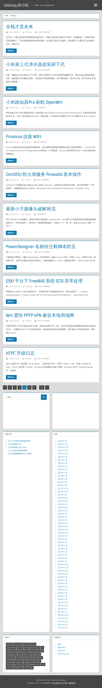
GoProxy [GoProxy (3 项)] (20, 651)
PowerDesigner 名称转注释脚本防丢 (41, 246)
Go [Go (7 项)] (7, 651)
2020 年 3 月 (62, 517)
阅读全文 (10, 51)
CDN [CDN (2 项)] (34, 644)
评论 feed (61, 650)
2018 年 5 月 (62, 586)
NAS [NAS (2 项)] (23, 658)
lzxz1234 (28, 32)
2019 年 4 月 (62, 552)
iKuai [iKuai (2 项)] (8, 654)
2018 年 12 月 (63, 564)
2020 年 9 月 (62, 501)
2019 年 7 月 (62, 542)
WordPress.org (63, 654)
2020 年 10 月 (63, 498)
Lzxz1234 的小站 (16, 5)
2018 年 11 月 (63, 567)
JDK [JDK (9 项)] (33, 654)
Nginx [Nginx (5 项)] (29, 658)
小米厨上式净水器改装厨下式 (35, 64)
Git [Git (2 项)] (42, 647)
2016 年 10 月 (63, 615)
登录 (59, 644)
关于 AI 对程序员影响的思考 (19, 441)
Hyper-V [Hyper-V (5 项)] (33, 651)
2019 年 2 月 (62, 558)
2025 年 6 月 (62, 463)
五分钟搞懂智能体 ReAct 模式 (20, 453)
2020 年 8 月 (62, 504)
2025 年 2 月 (62, 472)
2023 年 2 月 (62, 479)
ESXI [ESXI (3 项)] (38, 647)
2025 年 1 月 (62, 476)
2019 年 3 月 (62, 555)
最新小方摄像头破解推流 (31, 208)
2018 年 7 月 (62, 580)
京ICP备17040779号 (59, 683)
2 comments (41, 108)
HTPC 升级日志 (20, 353)
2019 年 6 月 (62, 545)
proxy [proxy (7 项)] (30, 661)
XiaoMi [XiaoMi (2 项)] (30, 668)
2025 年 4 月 (62, 469)
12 (42, 387)
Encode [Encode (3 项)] (32, 647)
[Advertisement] (75, 410)
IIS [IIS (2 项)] (42, 651)
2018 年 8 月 (62, 577)
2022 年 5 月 (62, 482)
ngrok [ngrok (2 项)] (35, 658)
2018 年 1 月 (62, 599)
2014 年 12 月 (63, 621)
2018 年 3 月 (62, 593)
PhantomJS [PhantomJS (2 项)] (18, 661)
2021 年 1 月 (62, 495)
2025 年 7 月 (62, 460)
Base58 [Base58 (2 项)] (8, 644)
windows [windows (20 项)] (9, 668)
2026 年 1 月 (62, 444)
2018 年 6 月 (62, 583)
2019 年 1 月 (62, 561)
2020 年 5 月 (62, 510)
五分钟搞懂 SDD (14, 444)
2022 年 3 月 (62, 485)
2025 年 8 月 (62, 457)
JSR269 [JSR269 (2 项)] (38, 654)
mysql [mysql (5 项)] (18, 658)
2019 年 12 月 (63, 526)
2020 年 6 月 (62, 507)
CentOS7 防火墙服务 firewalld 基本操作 (44, 174)
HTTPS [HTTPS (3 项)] (27, 651)
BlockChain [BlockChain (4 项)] (17, 644)
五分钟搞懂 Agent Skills (17, 447)
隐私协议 (72, 683)
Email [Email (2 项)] (26, 647)
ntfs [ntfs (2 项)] (40, 658)
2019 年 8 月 (62, 539)
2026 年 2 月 (62, 441)
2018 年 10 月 (63, 571)
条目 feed (61, 647)
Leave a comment (43, 32)
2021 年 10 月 (63, 491)
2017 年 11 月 (63, 605)
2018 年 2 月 (62, 596)
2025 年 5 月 (62, 466)
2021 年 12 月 (63, 488)
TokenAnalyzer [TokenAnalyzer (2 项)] (34, 664)
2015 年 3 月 (62, 618)
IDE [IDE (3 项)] (39, 651)
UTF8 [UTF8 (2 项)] (43, 664)
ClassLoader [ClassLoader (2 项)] (11, 647)
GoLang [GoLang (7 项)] (12, 651)
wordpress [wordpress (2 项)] (18, 668)
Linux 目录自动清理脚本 (17, 450)
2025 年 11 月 (63, 450)
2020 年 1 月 (62, 523)
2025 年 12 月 (63, 447)
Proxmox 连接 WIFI (23, 136)
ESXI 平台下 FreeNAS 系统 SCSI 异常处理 (44, 281)
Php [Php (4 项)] (25, 661)
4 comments (41, 214)
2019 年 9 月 (62, 536)
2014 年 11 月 (63, 624)
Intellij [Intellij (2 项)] (14, 654)
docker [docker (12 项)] (20, 647)
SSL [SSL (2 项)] (25, 664)
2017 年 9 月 (62, 609)
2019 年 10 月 (63, 533)
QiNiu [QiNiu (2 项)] (15, 664)
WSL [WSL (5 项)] (25, 668)
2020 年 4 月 (62, 514)
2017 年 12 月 (63, 602)
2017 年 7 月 (62, 612)
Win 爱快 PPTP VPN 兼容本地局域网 (40, 315)
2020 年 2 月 (62, 520)
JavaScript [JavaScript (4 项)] (26, 654)
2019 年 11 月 (63, 529)
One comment (42, 142)
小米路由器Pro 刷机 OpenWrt (34, 102)
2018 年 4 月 (62, 590)
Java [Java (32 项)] (19, 654)
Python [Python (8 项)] (9, 664)
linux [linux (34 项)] (8, 658)
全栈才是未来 (19, 26)
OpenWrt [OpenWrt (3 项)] (9, 661)
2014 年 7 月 (62, 628)
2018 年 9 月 (62, 574)
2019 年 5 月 (62, 548)
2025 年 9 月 (62, 453)
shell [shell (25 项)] (21, 664)
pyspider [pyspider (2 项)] (37, 661)
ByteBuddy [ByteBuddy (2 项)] (27, 644)
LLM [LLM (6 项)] (13, 658)
